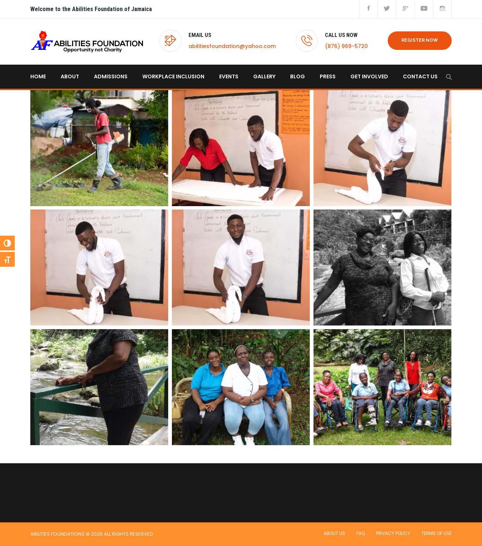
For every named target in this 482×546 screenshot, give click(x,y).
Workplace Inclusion (173, 76)
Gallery (264, 76)
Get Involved (369, 76)
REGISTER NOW (419, 40)
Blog (297, 76)
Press (328, 76)
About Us (334, 533)
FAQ (360, 533)
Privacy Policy (393, 533)
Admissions (111, 76)
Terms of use (436, 533)
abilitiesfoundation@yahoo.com (232, 46)
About (70, 76)
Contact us (420, 76)
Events (228, 76)
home (38, 76)
